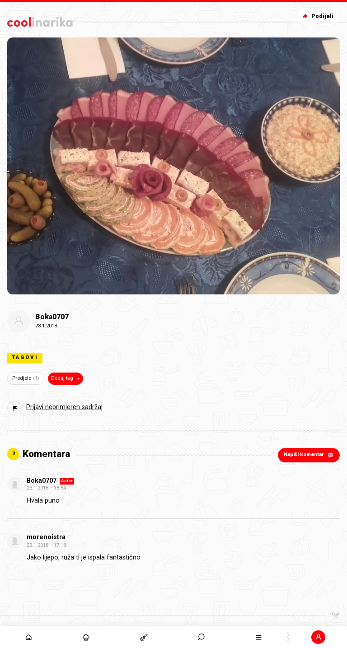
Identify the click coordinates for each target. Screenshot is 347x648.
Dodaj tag (66, 378)
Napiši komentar (309, 455)
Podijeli (316, 16)
